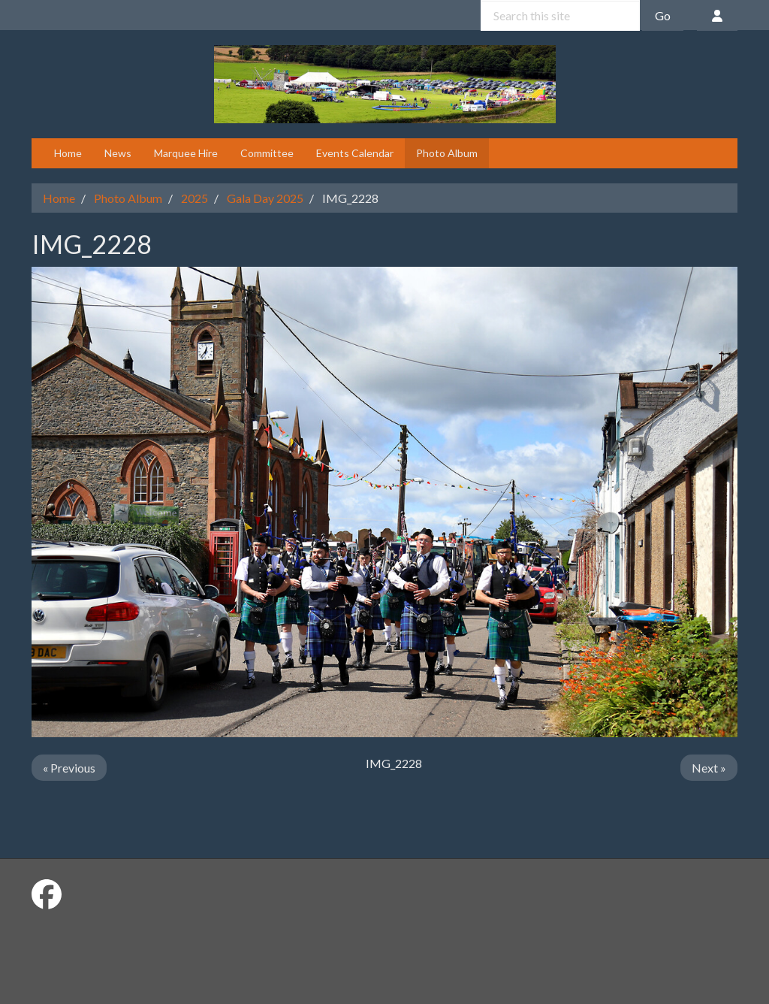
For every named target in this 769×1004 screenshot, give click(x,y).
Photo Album (447, 153)
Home (68, 153)
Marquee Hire (186, 153)
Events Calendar (355, 153)
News (117, 153)
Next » (709, 768)
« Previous (69, 768)
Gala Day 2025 (265, 198)
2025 (194, 198)
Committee (267, 153)
